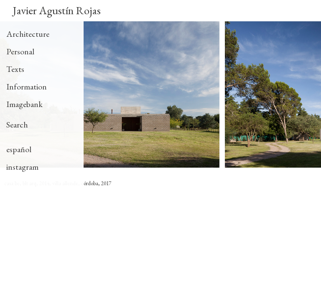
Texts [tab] (15, 69)
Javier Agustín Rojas (57, 10)
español (18, 149)
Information (26, 86)
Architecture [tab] (27, 33)
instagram (22, 166)
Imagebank (24, 104)
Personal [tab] (20, 51)
